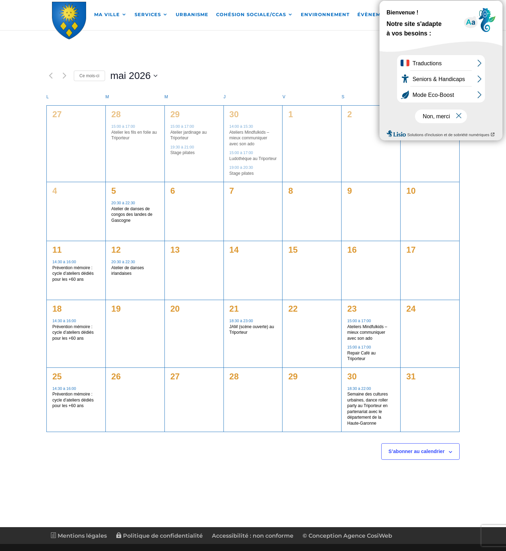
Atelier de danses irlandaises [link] (127, 270)
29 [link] (175, 114)
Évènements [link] (376, 15)
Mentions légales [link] (79, 535)
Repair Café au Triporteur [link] (361, 356)
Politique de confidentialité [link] (159, 535)
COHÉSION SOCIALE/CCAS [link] (251, 15)
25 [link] (57, 376)
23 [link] (352, 308)
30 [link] (234, 114)
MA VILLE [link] (107, 15)
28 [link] (116, 114)
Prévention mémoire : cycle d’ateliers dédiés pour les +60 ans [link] (72, 273)
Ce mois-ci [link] (89, 75)
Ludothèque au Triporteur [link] (253, 158)
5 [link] (113, 190)
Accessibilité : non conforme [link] (252, 535)
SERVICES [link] (148, 15)
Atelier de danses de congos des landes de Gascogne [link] (132, 214)
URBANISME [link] (192, 15)
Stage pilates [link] (182, 152)
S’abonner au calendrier (417, 451)
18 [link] (57, 308)
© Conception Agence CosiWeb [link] (347, 535)
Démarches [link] (426, 15)
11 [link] (57, 249)
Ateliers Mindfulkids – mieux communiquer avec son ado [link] (249, 138)
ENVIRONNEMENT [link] (325, 15)
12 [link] (116, 249)
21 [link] (234, 308)
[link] (69, 19)
